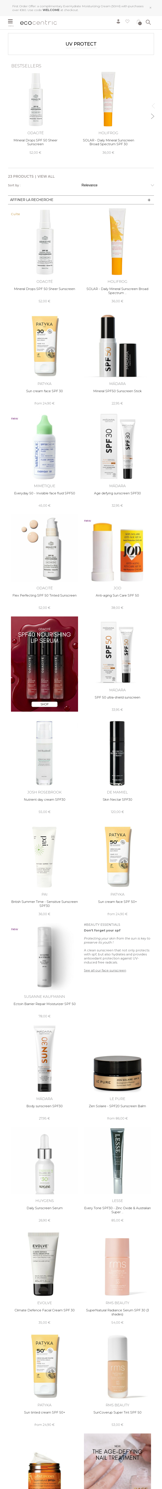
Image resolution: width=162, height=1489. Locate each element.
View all (46, 176)
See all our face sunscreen (105, 970)
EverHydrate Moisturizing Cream (87, 6)
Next (152, 114)
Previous (152, 104)
